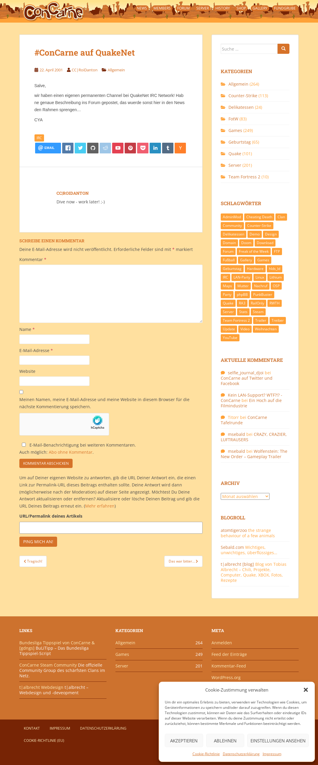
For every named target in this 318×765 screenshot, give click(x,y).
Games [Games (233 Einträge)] (263, 260)
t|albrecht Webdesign (41, 687)
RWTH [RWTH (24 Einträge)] (275, 303)
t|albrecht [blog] (237, 564)
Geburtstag (239, 142)
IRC (39, 137)
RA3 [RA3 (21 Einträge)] (242, 303)
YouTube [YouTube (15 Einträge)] (230, 337)
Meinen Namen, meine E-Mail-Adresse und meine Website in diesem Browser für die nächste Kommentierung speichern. (104, 403)
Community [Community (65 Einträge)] (232, 225)
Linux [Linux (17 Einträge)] (260, 277)
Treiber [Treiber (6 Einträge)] (278, 320)
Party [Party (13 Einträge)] (227, 294)
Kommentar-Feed (229, 666)
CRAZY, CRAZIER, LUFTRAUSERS (254, 436)
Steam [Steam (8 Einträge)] (258, 311)
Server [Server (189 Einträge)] (228, 311)
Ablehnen (225, 741)
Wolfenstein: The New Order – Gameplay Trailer (254, 453)
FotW (233, 119)
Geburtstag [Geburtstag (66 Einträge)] (232, 268)
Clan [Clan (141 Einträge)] (281, 216)
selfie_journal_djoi (246, 373)
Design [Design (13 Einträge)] (271, 234)
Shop (241, 8)
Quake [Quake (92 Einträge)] (228, 303)
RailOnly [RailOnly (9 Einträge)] (257, 303)
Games (235, 130)
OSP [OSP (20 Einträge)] (276, 285)
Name (27, 329)
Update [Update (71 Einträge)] (229, 329)
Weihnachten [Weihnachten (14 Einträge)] (266, 329)
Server (202, 8)
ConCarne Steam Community (48, 665)
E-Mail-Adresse (36, 350)
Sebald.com (232, 547)
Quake (234, 153)
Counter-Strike (242, 95)
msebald (236, 434)
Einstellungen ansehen (278, 741)
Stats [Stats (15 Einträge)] (243, 311)
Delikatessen (241, 107)
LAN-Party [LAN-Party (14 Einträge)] (242, 277)
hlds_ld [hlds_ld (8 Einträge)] (274, 268)
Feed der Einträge (229, 654)
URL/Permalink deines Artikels (50, 516)
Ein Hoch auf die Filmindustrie (251, 403)
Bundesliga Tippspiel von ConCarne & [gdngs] (57, 645)
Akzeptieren (184, 741)
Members (162, 8)
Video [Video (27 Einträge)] (245, 329)
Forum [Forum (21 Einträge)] (228, 251)
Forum (183, 8)
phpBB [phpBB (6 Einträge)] (242, 294)
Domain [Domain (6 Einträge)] (229, 242)
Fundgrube (285, 8)
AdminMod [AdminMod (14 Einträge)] (232, 216)
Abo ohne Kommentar (71, 452)
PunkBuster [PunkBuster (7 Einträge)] (262, 294)
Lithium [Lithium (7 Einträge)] (276, 277)
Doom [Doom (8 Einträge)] (246, 242)
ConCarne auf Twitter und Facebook (246, 380)
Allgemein (116, 70)
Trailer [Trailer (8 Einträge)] (260, 320)
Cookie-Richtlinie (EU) (44, 740)
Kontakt (32, 728)
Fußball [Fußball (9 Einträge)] (229, 260)
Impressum (272, 753)
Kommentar (32, 259)
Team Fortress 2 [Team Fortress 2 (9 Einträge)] (236, 320)
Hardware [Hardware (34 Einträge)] (255, 268)
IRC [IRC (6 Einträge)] (225, 277)
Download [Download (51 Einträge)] (265, 242)
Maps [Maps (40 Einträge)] (227, 285)
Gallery (260, 8)
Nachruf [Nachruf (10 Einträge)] (260, 285)
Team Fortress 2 (244, 177)
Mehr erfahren (100, 506)
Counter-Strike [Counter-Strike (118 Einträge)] (259, 225)
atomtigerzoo (234, 530)
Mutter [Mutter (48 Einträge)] (243, 285)
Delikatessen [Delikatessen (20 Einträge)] (233, 234)
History (222, 8)
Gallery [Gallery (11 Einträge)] (246, 260)
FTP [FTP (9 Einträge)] (277, 251)
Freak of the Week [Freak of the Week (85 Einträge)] (254, 251)
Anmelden (222, 642)
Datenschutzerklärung (241, 753)
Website (27, 371)
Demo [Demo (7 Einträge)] (255, 234)
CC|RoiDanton (85, 70)
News (142, 8)
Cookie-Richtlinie (206, 753)
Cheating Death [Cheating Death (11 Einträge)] (259, 216)
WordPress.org (226, 677)
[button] (306, 690)
